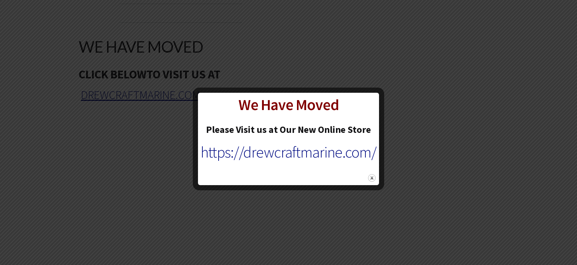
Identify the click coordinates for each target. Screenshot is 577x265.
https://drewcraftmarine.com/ (288, 152)
